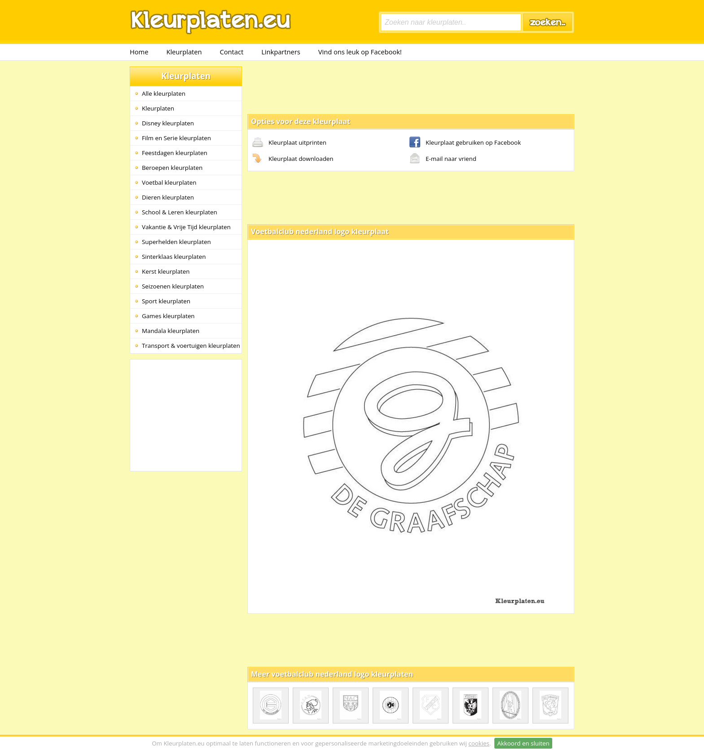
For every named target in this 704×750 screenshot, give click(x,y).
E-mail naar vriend (442, 159)
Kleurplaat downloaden (292, 159)
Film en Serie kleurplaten (176, 138)
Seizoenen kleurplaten (173, 286)
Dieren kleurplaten (168, 197)
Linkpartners (280, 51)
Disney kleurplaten (168, 123)
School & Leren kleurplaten (179, 212)
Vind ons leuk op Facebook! (360, 51)
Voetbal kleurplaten (169, 182)
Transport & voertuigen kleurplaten (191, 346)
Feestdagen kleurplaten (174, 153)
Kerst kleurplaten (165, 271)
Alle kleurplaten (163, 93)
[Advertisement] (410, 87)
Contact (232, 51)
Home (139, 51)
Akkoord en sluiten (523, 743)
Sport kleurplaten (166, 301)
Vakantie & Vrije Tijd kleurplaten (186, 227)
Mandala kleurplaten (170, 331)
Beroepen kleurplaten (172, 168)
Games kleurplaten (168, 316)
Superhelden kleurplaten (176, 242)
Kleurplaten (184, 51)
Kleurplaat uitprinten (289, 142)
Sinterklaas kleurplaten (174, 257)
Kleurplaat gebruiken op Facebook (465, 142)
